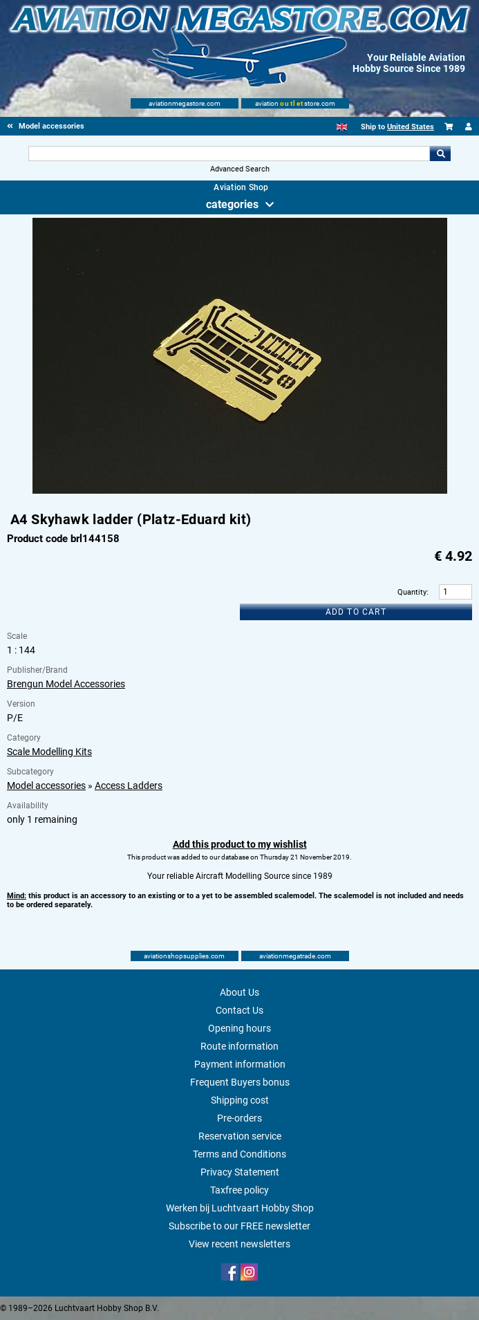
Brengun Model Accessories (66, 683)
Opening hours (239, 1028)
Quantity (411, 592)
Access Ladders (128, 785)
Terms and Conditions (239, 1154)
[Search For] (229, 153)
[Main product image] (239, 491)
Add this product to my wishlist (240, 844)
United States (410, 126)
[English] (342, 126)
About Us (239, 992)
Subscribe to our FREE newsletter (239, 1225)
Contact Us (239, 1010)
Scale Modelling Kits (49, 751)
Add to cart (356, 612)
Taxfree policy (239, 1190)
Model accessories (46, 785)
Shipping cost (240, 1100)
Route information (239, 1046)
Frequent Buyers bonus (240, 1082)
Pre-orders (239, 1118)
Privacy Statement (239, 1172)
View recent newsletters (239, 1243)
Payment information (239, 1064)
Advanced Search (240, 169)
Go (440, 153)
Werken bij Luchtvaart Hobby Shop (240, 1208)
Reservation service (239, 1136)
